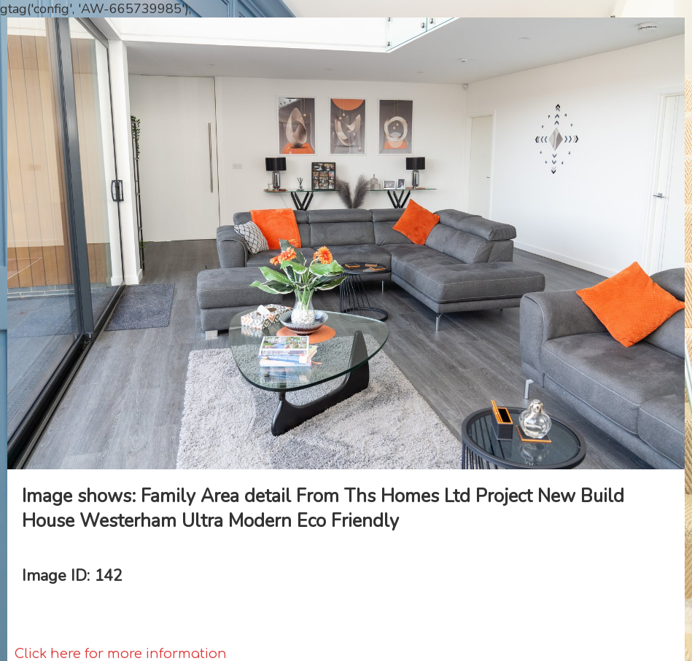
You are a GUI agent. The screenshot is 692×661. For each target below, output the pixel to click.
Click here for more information (121, 653)
